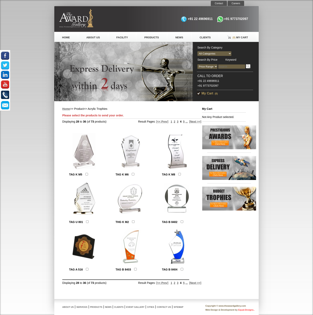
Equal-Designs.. (246, 310)
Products (151, 37)
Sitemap (178, 307)
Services (81, 307)
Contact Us (164, 307)
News (179, 37)
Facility (122, 37)
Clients (205, 37)
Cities (150, 307)
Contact (219, 3)
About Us (93, 37)
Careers (236, 3)
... (186, 121)
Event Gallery (135, 307)
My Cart (237, 37)
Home (66, 37)
